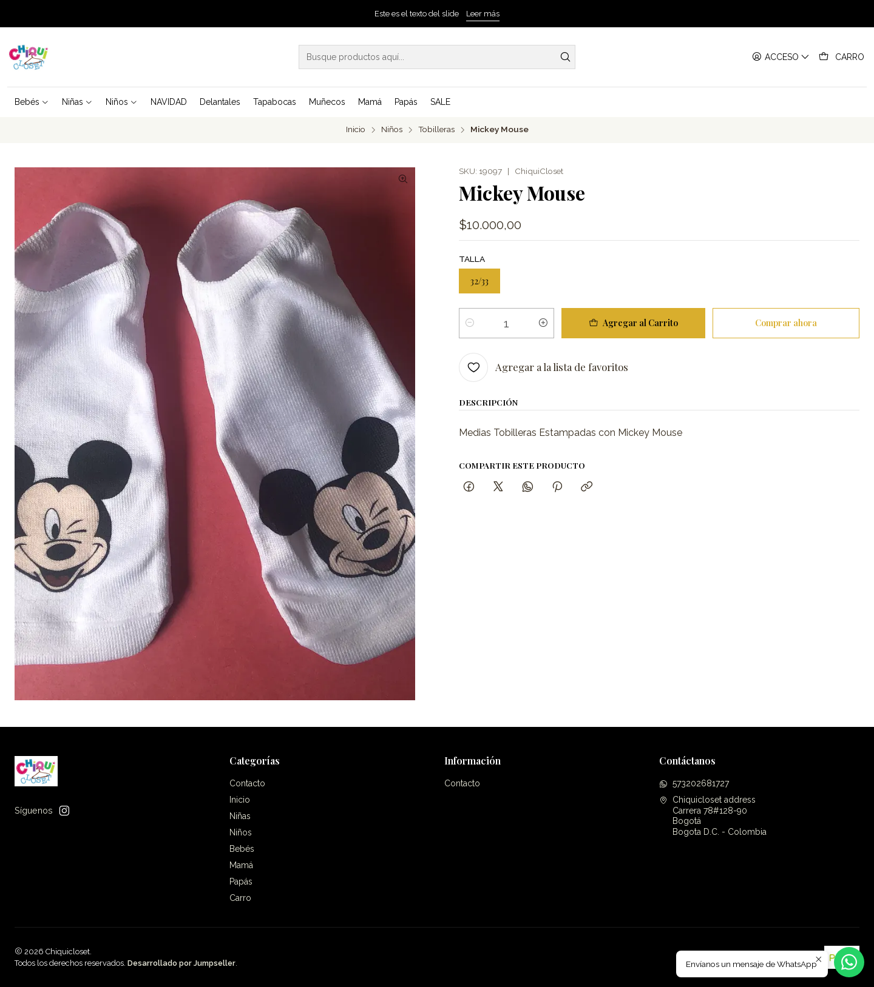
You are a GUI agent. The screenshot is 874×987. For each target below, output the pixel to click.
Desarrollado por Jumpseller (181, 963)
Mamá (241, 865)
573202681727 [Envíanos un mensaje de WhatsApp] (694, 783)
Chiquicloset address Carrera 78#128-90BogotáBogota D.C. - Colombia (713, 816)
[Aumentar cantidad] (543, 323)
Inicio (355, 129)
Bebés (241, 849)
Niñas (240, 816)
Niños (391, 129)
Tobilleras (436, 129)
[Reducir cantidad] (469, 323)
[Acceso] (781, 57)
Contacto (247, 783)
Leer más (483, 13)
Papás (240, 881)
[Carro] (841, 57)
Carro (240, 898)
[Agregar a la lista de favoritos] (543, 367)
